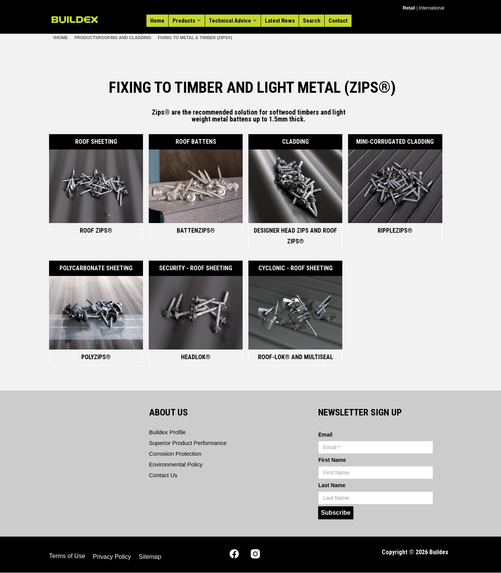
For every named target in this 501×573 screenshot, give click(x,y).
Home (157, 20)
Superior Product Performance (188, 443)
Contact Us (163, 475)
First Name (332, 460)
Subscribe (335, 512)
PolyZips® (96, 357)
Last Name (331, 485)
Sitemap (150, 556)
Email (327, 435)
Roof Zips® (96, 230)
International (431, 8)
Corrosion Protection (175, 453)
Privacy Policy (112, 556)
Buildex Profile (167, 432)
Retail (408, 8)
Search (311, 20)
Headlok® (195, 357)
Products (183, 20)
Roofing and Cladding (124, 37)
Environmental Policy (176, 464)
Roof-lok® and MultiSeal (295, 357)
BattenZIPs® (196, 230)
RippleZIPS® (395, 230)
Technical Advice (230, 20)
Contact (338, 20)
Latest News (280, 20)
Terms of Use (67, 556)
